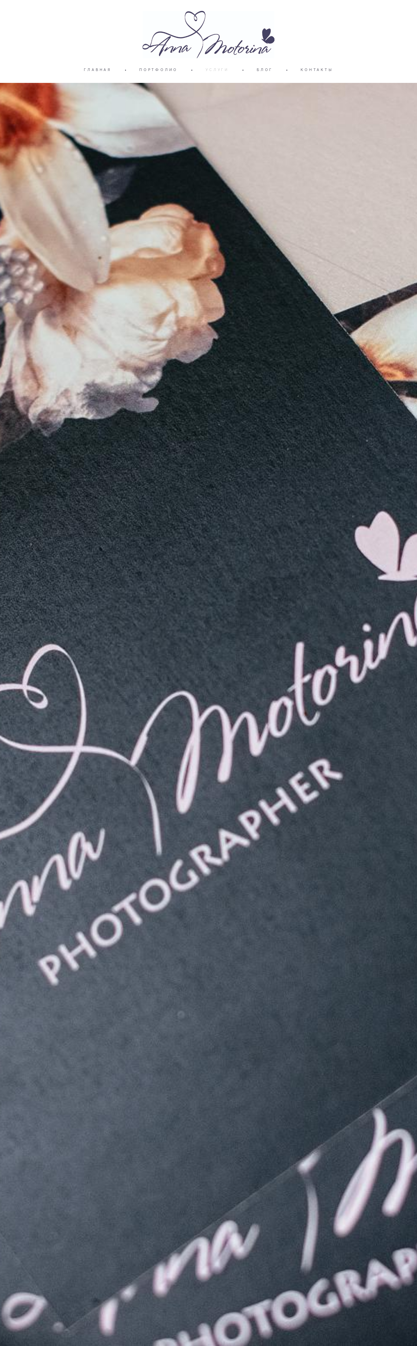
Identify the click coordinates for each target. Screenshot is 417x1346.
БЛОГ (265, 69)
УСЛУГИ (217, 69)
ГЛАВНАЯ (98, 69)
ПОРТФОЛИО (158, 69)
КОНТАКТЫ (317, 69)
